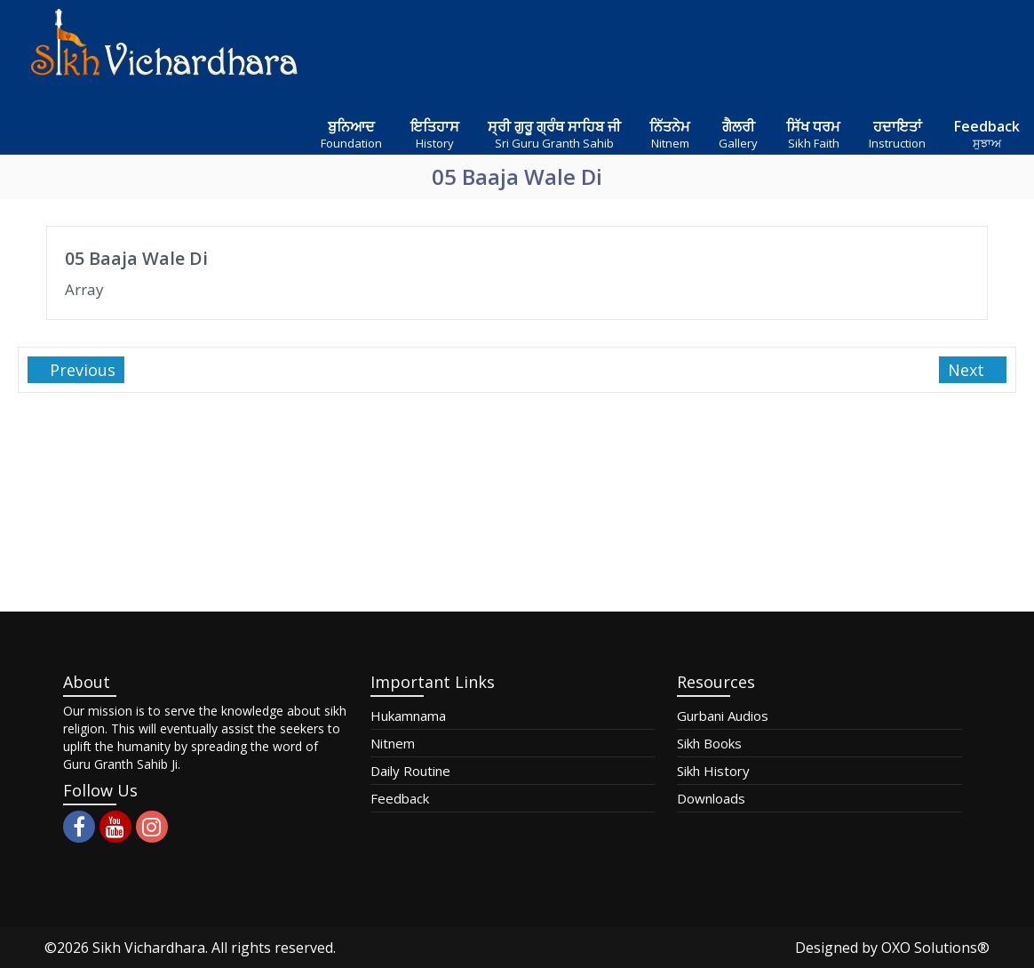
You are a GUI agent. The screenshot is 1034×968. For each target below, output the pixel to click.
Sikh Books (709, 743)
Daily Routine (410, 771)
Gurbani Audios (722, 715)
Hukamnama (408, 715)
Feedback (399, 798)
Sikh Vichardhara (148, 947)
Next (968, 369)
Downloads (711, 798)
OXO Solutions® (935, 947)
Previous (80, 369)
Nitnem (392, 743)
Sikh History (713, 771)
